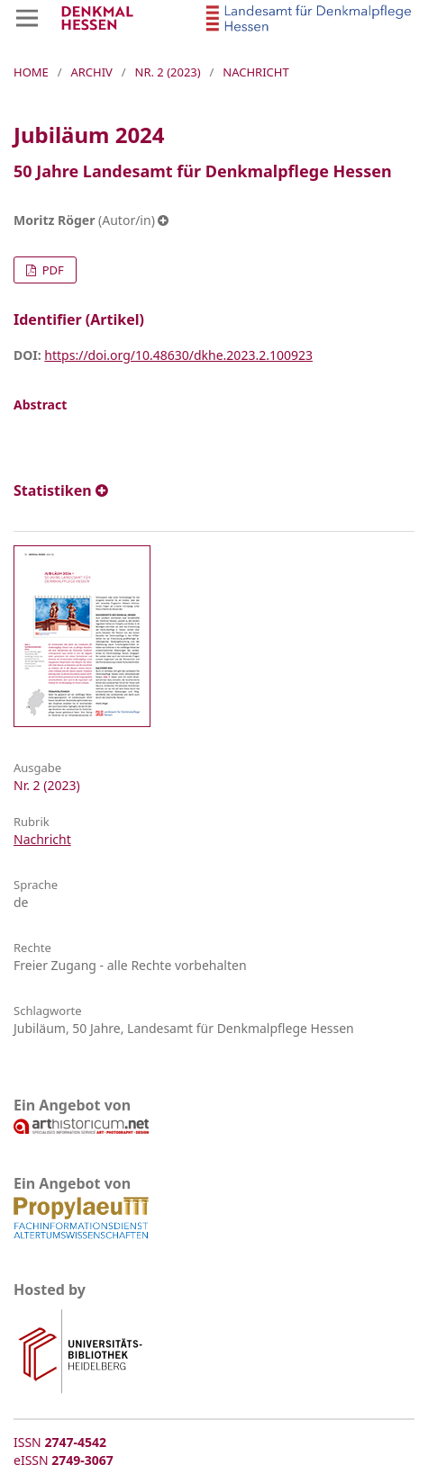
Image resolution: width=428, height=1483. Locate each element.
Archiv (91, 72)
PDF (51, 270)
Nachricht (42, 839)
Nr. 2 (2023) (168, 72)
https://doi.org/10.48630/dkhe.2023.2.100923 (178, 355)
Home (31, 72)
